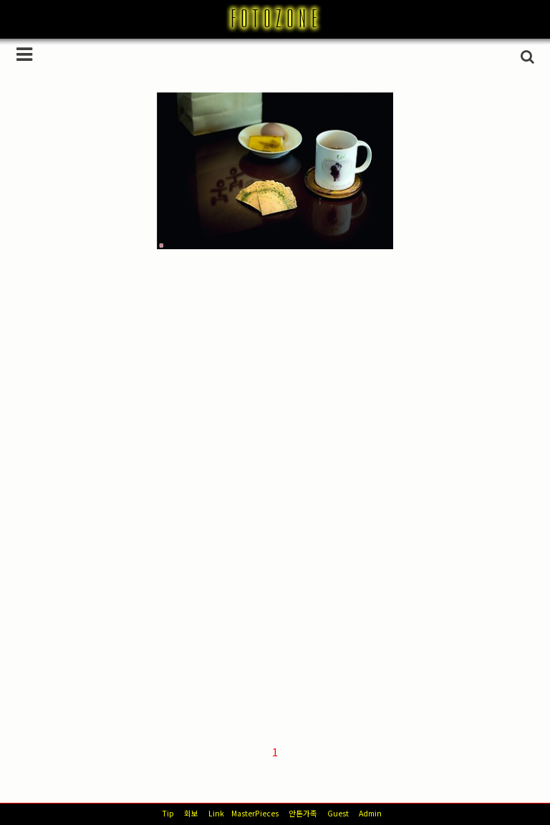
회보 (191, 813)
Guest (338, 813)
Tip (168, 813)
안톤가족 (303, 813)
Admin (370, 813)
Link (216, 813)
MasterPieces (255, 813)
